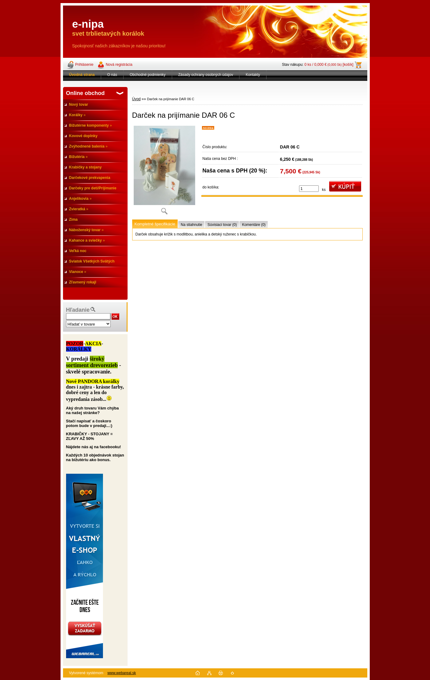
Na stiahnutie (191, 225)
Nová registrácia (119, 64)
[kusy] (309, 188)
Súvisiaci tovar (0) (222, 225)
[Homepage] (82, 74)
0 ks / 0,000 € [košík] (329, 64)
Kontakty (253, 75)
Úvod (136, 99)
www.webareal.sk (121, 673)
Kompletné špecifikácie (155, 224)
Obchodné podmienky (148, 75)
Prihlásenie (84, 64)
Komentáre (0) (254, 225)
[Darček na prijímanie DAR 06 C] (164, 172)
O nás (112, 75)
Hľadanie (78, 310)
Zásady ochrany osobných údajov (205, 75)
